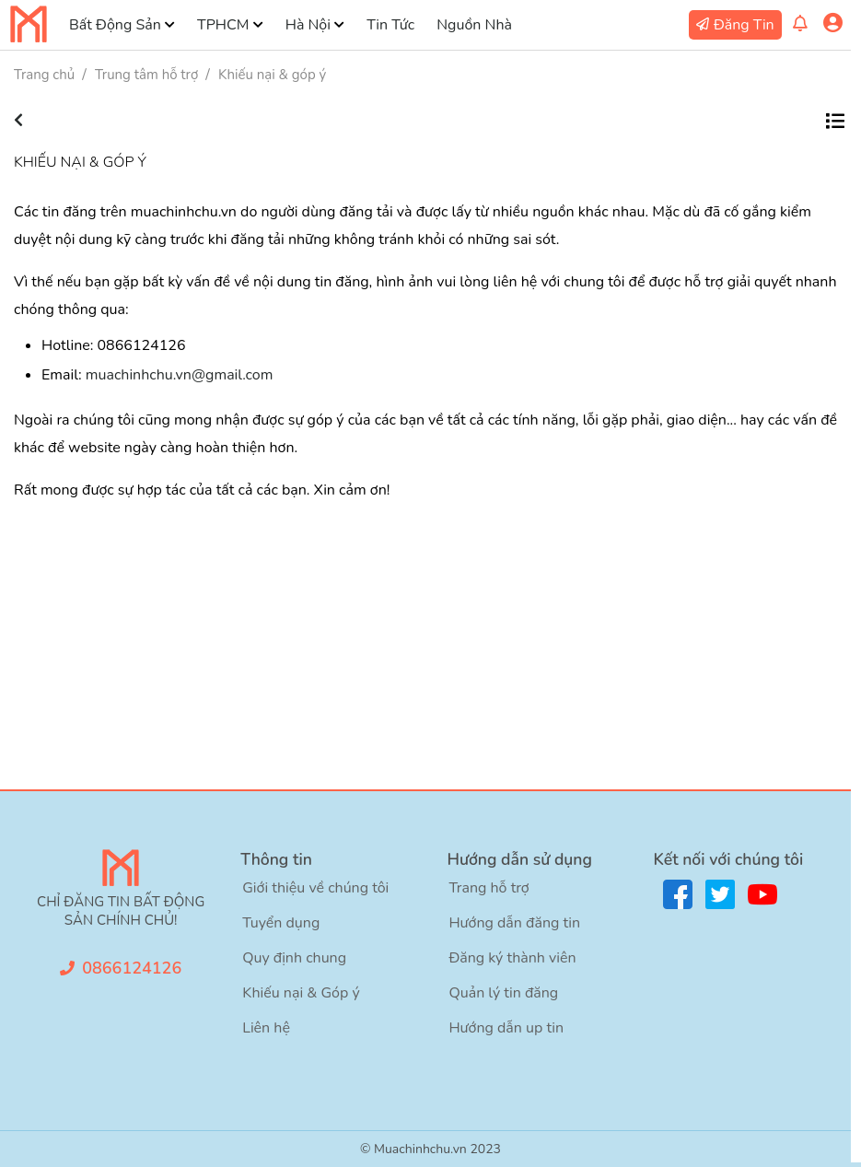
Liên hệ (266, 1028)
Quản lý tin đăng (503, 993)
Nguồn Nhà (474, 25)
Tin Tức (390, 25)
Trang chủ (44, 74)
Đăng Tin (744, 25)
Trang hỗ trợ (488, 888)
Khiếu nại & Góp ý (300, 993)
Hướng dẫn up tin (506, 1028)
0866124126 (131, 968)
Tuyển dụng (281, 923)
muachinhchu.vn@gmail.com (179, 375)
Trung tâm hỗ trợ (146, 74)
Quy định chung (294, 958)
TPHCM (223, 25)
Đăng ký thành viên (512, 958)
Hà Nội (308, 25)
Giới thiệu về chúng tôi (315, 888)
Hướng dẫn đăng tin (514, 923)
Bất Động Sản (115, 25)
